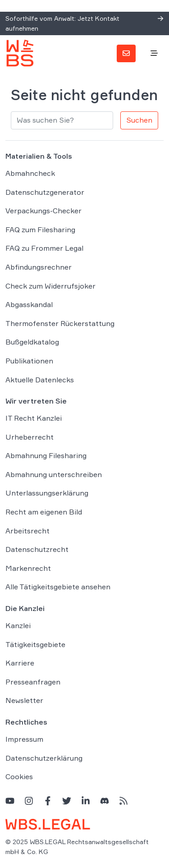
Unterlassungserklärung (46, 492)
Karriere (19, 662)
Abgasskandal (29, 304)
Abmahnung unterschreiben (53, 474)
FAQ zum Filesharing (40, 229)
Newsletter (24, 700)
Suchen (139, 119)
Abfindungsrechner (38, 266)
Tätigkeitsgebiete (35, 644)
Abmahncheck (30, 173)
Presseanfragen (32, 681)
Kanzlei (18, 625)
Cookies (19, 776)
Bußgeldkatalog (32, 341)
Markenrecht (28, 568)
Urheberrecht (29, 436)
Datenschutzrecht (37, 549)
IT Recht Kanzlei (33, 418)
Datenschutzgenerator (44, 192)
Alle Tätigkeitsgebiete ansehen (57, 586)
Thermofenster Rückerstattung (59, 323)
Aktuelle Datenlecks (39, 379)
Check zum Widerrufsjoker (50, 285)
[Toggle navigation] (154, 54)
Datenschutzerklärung (43, 757)
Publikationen (29, 360)
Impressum (24, 739)
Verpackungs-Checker (43, 210)
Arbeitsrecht (27, 530)
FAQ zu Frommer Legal (44, 248)
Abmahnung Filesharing (46, 455)
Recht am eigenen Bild (43, 511)
